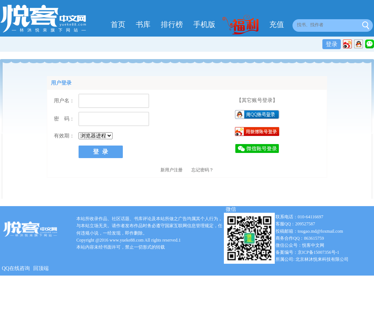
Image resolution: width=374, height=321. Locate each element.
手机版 (204, 24)
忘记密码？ (202, 170)
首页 (118, 24)
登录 (331, 44)
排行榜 (172, 24)
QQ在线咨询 (16, 268)
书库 (143, 24)
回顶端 (41, 268)
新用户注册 (171, 170)
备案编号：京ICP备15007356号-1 (307, 252)
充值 (276, 24)
